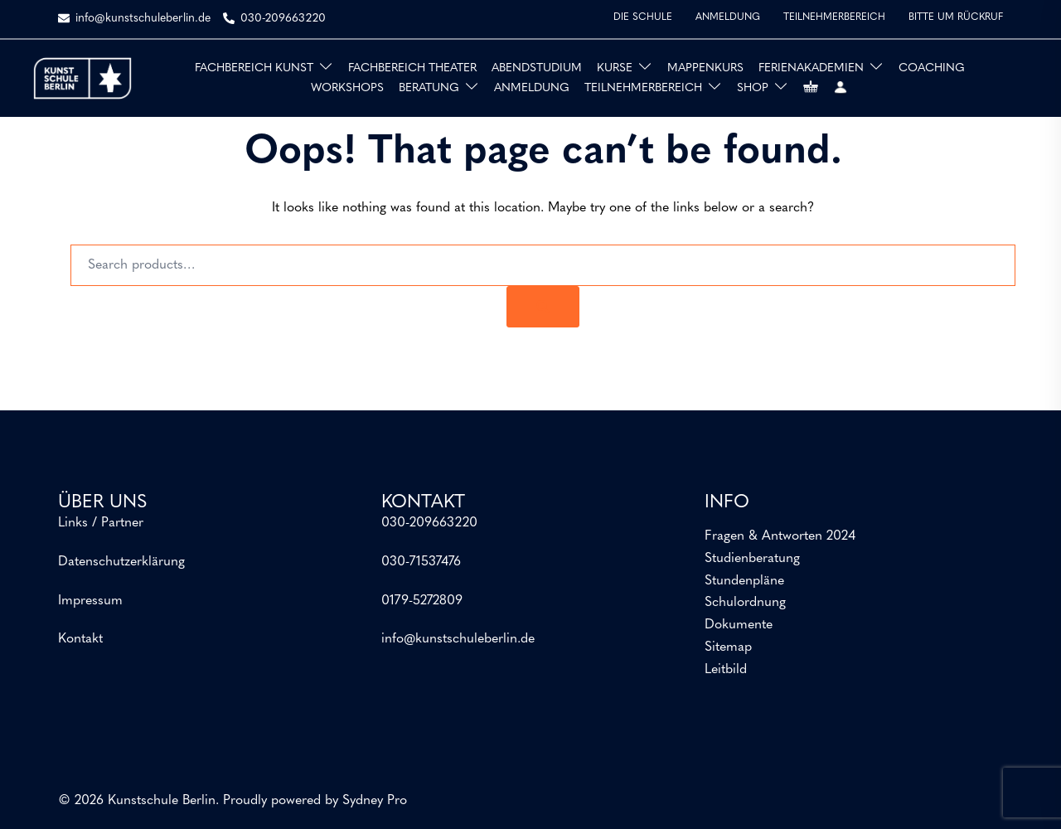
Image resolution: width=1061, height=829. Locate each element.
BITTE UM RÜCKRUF (955, 17)
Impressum (90, 601)
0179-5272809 (422, 601)
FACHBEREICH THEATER (412, 68)
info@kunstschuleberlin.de (458, 639)
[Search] (542, 306)
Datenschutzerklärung (121, 562)
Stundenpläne (744, 581)
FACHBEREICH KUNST (254, 68)
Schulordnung (745, 602)
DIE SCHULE (642, 17)
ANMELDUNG (727, 17)
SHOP (752, 88)
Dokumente (739, 625)
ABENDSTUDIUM (537, 68)
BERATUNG (429, 88)
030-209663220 (429, 523)
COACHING (932, 68)
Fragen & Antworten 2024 (780, 536)
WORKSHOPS (347, 88)
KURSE (614, 68)
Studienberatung (752, 558)
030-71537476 (421, 562)
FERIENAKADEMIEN (811, 68)
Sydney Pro (374, 800)
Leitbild (726, 669)
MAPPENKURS (705, 68)
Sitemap (728, 647)
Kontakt (80, 639)
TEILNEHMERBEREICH (834, 17)
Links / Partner (100, 523)
